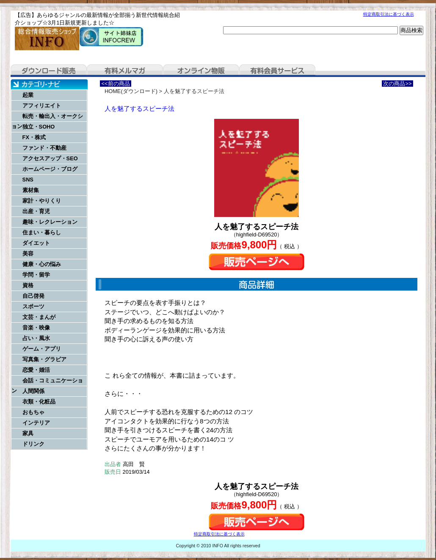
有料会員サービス (277, 70)
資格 (27, 285)
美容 (27, 253)
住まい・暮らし (41, 232)
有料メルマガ (125, 70)
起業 (27, 95)
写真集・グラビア (44, 359)
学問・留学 (36, 275)
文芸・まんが (38, 317)
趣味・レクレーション (49, 222)
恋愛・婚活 (36, 370)
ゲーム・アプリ (41, 349)
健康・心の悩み (41, 264)
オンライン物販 (201, 70)
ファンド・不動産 (44, 148)
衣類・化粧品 (38, 401)
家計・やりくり (41, 201)
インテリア (36, 423)
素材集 (30, 190)
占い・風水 (36, 338)
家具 (27, 433)
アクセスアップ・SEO (50, 158)
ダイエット (36, 243)
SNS (27, 179)
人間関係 (33, 391)
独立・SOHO (38, 127)
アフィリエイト (41, 105)
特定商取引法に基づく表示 (388, 14)
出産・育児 (36, 211)
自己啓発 (33, 296)
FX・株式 (34, 137)
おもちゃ (33, 412)
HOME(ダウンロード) (131, 91)
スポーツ (33, 306)
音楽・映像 (36, 327)
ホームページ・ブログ (49, 169)
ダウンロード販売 (49, 70)
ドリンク (33, 444)
